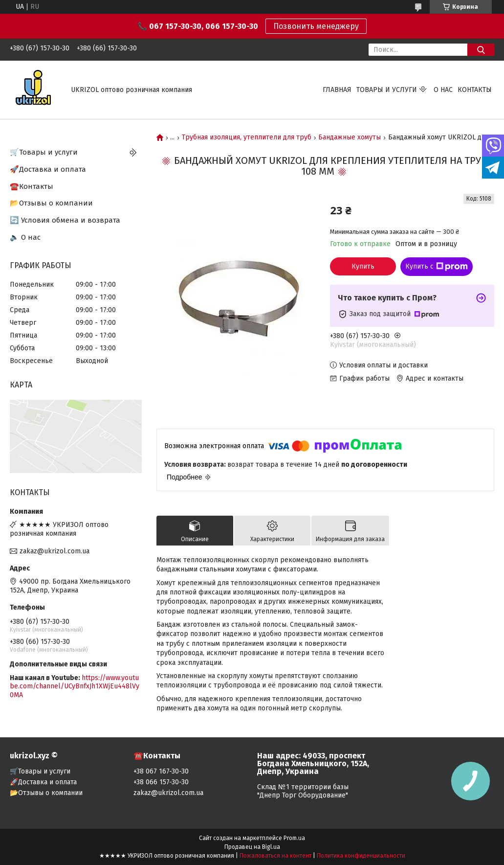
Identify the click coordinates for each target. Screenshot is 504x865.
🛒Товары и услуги (44, 152)
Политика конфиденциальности (361, 855)
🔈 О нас (25, 237)
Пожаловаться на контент (275, 855)
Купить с (436, 266)
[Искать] (480, 50)
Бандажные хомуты (349, 137)
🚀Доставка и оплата (48, 169)
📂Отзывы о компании (51, 203)
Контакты (475, 90)
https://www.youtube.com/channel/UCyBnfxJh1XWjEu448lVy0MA (74, 686)
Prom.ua (294, 838)
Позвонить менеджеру (316, 26)
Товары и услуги (386, 90)
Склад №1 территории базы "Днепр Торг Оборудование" (303, 791)
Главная (337, 90)
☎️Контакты (31, 186)
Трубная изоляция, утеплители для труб (246, 137)
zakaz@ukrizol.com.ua (54, 551)
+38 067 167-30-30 (161, 771)
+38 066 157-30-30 (161, 782)
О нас (443, 90)
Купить (362, 266)
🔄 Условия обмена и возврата (65, 220)
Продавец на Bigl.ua (252, 846)
